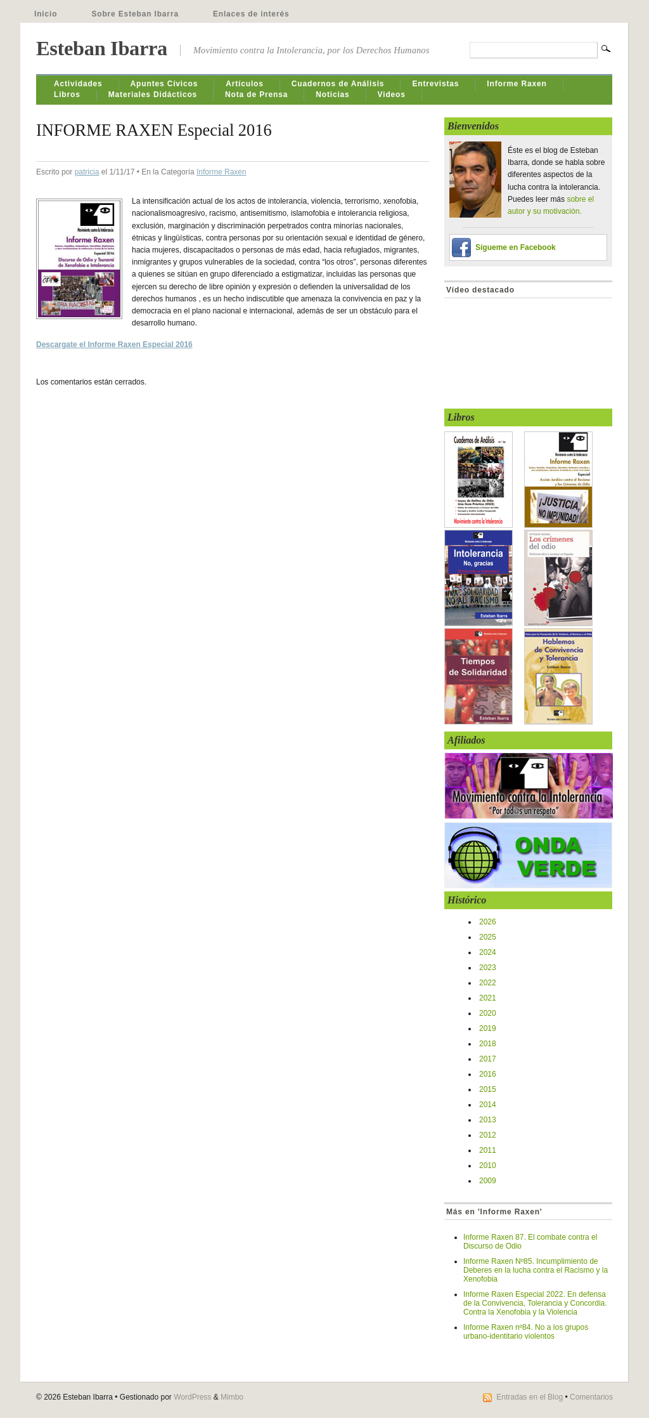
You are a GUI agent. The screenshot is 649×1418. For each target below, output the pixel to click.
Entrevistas (435, 83)
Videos (392, 94)
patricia (87, 171)
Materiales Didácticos (152, 94)
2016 (487, 1074)
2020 (487, 1013)
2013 (487, 1119)
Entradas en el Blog (529, 1397)
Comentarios (591, 1397)
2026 (487, 921)
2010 (487, 1165)
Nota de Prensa (256, 94)
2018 (487, 1043)
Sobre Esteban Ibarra (135, 14)
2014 (487, 1104)
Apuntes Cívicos (164, 83)
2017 (487, 1058)
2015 (487, 1089)
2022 (487, 982)
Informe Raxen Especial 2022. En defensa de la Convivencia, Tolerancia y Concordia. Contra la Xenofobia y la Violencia (535, 1303)
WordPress (192, 1397)
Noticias (332, 94)
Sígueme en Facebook (515, 247)
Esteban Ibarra (101, 48)
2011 (487, 1150)
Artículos (245, 83)
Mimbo (232, 1397)
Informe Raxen (516, 83)
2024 (487, 952)
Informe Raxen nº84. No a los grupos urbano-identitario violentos (525, 1332)
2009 (487, 1180)
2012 (487, 1135)
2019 (487, 1028)
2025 (487, 937)
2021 (487, 998)
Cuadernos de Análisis (338, 83)
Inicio (45, 14)
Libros (67, 94)
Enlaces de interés (251, 14)
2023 (487, 967)
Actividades (78, 83)
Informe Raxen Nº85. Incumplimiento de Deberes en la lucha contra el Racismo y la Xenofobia (535, 1270)
